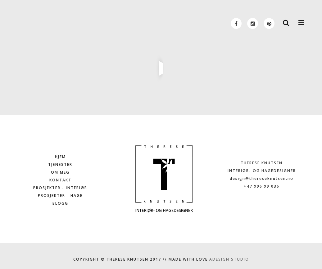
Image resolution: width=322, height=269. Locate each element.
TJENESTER (60, 164)
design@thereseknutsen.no (261, 178)
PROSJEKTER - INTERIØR (60, 187)
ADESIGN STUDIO (229, 259)
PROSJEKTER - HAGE (60, 195)
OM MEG (60, 172)
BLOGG (60, 203)
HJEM (60, 156)
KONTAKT (60, 180)
